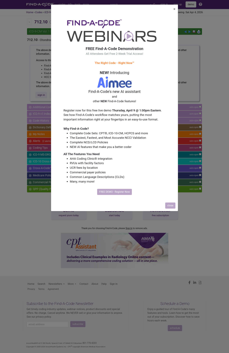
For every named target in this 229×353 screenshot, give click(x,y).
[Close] (174, 9)
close (170, 205)
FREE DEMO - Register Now (114, 191)
